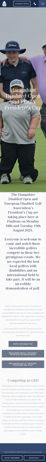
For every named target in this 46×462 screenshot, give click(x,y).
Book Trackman (12, 458)
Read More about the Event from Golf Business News (23, 355)
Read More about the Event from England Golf (23, 366)
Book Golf (34, 458)
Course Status (22, 4)
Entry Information (23, 346)
